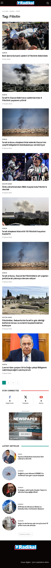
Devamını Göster (26, 534)
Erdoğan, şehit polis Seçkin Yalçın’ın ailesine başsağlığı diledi (32, 491)
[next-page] (18, 383)
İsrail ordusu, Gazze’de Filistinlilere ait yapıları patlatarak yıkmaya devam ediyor (25, 277)
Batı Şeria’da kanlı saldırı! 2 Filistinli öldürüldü (25, 56)
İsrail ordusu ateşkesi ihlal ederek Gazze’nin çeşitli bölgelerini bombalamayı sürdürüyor (24, 143)
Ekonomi (20, 471)
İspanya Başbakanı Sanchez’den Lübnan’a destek (31, 458)
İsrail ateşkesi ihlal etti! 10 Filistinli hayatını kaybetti (23, 232)
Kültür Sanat (7, 184)
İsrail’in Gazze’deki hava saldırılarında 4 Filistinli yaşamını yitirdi (22, 99)
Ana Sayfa (5, 11)
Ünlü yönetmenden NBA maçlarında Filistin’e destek (24, 188)
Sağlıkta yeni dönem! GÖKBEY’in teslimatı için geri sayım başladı (31, 474)
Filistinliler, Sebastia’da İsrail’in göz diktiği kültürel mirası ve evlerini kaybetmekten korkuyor (23, 323)
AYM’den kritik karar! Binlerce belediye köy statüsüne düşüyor (31, 508)
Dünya (4, 53)
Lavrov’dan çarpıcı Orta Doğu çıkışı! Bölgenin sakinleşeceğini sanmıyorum (24, 368)
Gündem (20, 487)
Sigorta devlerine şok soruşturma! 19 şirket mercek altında (33, 524)
